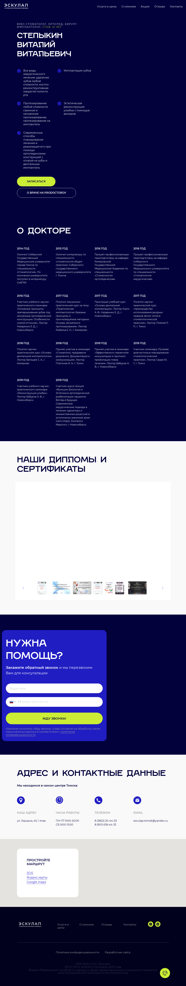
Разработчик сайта (117, 952)
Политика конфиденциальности (77, 952)
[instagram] (150, 926)
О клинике (128, 6)
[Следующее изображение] (162, 588)
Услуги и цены (107, 6)
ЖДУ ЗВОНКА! (54, 718)
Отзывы (159, 6)
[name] (54, 688)
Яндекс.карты (37, 877)
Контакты (176, 6)
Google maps (36, 882)
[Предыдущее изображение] (23, 588)
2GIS (30, 873)
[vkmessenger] (157, 926)
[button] (36, 181)
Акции (145, 6)
